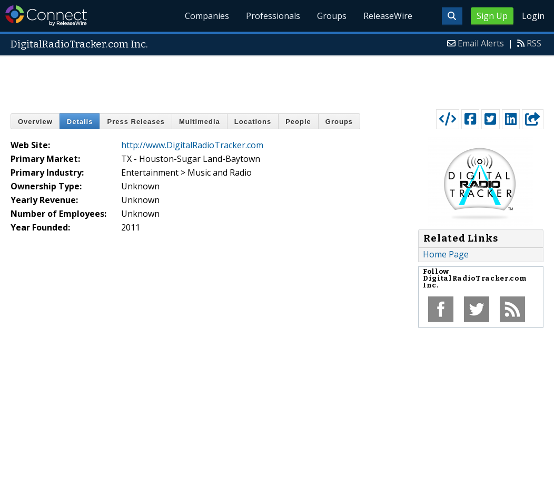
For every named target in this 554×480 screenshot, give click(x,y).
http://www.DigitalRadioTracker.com (192, 145)
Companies (207, 16)
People (298, 122)
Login (533, 16)
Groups (332, 16)
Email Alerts (481, 43)
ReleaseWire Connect (46, 15)
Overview (35, 122)
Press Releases (135, 122)
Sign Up (492, 16)
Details (80, 122)
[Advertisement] (277, 80)
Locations (252, 122)
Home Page (446, 254)
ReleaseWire (387, 16)
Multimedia (199, 122)
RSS (534, 43)
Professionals (273, 16)
